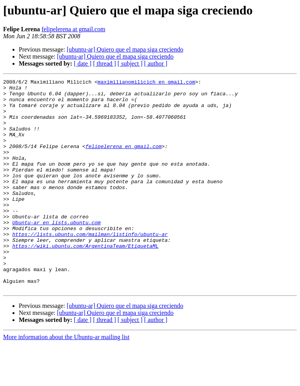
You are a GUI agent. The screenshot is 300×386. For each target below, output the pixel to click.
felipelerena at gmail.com (73, 29)
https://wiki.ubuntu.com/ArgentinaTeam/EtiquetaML (85, 279)
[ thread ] (104, 63)
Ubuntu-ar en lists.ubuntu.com (56, 251)
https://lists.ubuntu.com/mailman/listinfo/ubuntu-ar (90, 265)
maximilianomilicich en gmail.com (146, 82)
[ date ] (82, 63)
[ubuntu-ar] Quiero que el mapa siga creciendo (125, 49)
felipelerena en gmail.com (124, 160)
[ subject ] (130, 63)
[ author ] (156, 63)
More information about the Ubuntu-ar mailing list (66, 379)
